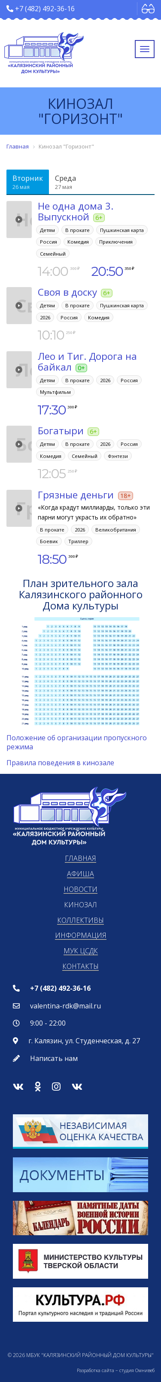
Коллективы (80, 920)
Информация (80, 935)
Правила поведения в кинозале (60, 762)
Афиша (80, 873)
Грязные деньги (76, 494)
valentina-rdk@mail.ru (65, 1006)
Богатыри (61, 430)
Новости (80, 889)
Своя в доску (67, 292)
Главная (80, 858)
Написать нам (54, 1058)
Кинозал (80, 904)
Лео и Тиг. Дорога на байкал (87, 361)
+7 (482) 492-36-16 (45, 8)
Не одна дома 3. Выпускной (75, 211)
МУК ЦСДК (81, 950)
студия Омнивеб (137, 1370)
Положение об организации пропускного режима (76, 742)
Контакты (80, 966)
